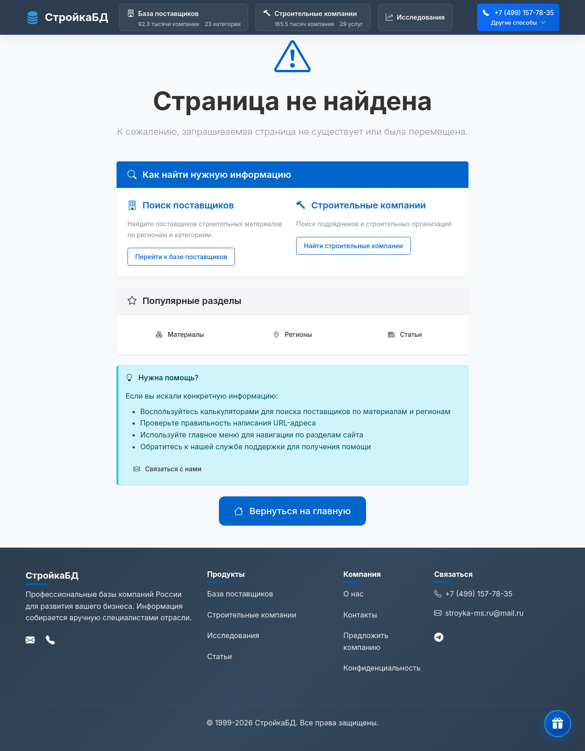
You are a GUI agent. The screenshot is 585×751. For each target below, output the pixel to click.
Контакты (360, 614)
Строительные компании (251, 614)
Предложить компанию (365, 641)
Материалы (180, 334)
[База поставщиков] (183, 17)
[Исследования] (415, 17)
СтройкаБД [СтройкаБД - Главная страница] (67, 17)
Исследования (233, 635)
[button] (557, 723)
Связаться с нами (167, 469)
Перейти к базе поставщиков (181, 257)
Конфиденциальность (381, 667)
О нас (353, 593)
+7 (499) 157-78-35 (524, 12)
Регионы (292, 334)
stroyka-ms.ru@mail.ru (479, 613)
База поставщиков (240, 593)
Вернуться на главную (292, 511)
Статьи (405, 334)
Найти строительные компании (353, 246)
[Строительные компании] (313, 17)
